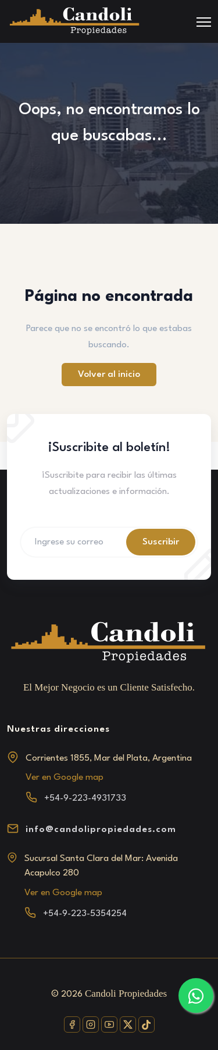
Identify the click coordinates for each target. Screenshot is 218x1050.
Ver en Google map (64, 777)
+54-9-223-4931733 (85, 798)
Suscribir (160, 542)
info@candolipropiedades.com (101, 829)
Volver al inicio (109, 374)
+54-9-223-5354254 (85, 913)
